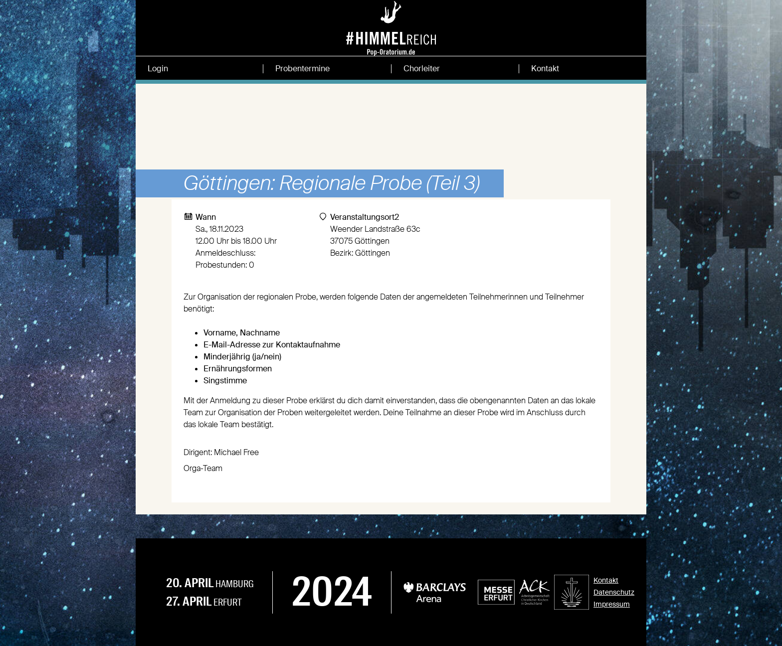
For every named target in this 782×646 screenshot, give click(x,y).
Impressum (611, 604)
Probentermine (302, 68)
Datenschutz (613, 592)
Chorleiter (421, 68)
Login (158, 68)
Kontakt (545, 68)
